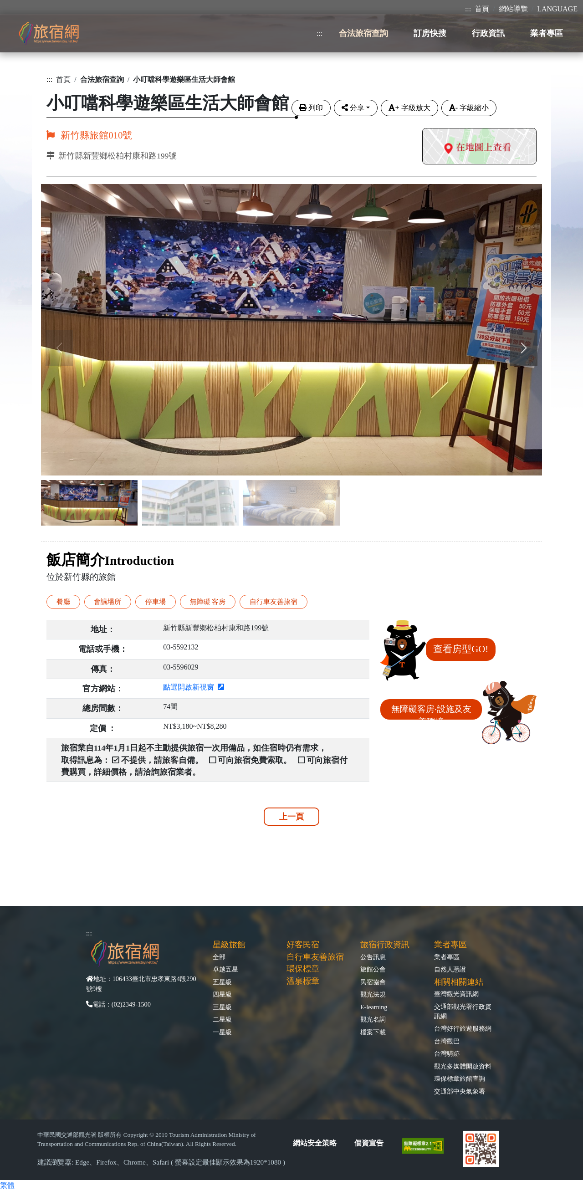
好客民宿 (302, 944)
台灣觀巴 (447, 1041)
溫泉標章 (302, 981)
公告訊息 (373, 957)
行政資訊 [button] (488, 33)
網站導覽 (513, 9)
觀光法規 (373, 994)
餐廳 (63, 601)
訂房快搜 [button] (430, 33)
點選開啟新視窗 (193, 687)
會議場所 (107, 601)
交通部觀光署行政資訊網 (462, 1011)
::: (468, 9)
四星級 (222, 994)
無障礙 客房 (208, 601)
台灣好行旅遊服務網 (462, 1028)
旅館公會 (373, 969)
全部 (219, 957)
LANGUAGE (557, 9)
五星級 (222, 982)
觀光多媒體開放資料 (462, 1066)
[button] (523, 348)
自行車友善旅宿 (273, 601)
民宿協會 (373, 982)
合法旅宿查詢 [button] (363, 33)
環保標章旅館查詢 (459, 1078)
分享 (353, 108)
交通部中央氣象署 (459, 1091)
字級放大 (409, 108)
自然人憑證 (450, 969)
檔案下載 (373, 1032)
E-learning (373, 1007)
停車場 (155, 601)
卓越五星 (225, 969)
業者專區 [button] (546, 33)
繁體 (7, 1185)
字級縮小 (469, 108)
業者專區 (447, 957)
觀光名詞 (373, 1019)
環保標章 (302, 968)
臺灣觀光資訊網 (456, 993)
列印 (311, 108)
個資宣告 (369, 1143)
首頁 (482, 9)
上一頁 (291, 816)
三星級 (222, 1007)
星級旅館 (229, 944)
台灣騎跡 (447, 1053)
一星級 (222, 1032)
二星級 (222, 1019)
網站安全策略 (315, 1143)
